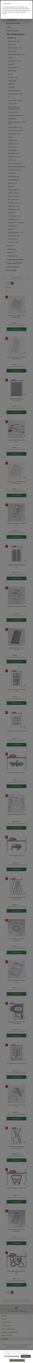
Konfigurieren (25, 1356)
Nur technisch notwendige (12, 1356)
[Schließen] (30, 4)
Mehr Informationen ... (23, 1353)
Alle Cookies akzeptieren (17, 1360)
